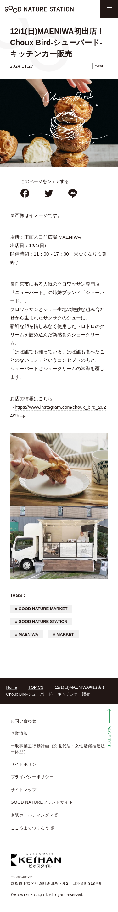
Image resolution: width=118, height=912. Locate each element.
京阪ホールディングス (32, 815)
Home (11, 687)
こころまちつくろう (30, 828)
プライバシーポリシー (32, 777)
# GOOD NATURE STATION (41, 621)
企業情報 (19, 733)
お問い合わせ (24, 720)
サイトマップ (24, 789)
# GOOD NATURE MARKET (41, 608)
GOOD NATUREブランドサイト (42, 802)
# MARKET (63, 634)
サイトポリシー (26, 764)
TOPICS (35, 687)
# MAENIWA (26, 634)
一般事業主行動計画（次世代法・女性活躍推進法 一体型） (58, 749)
